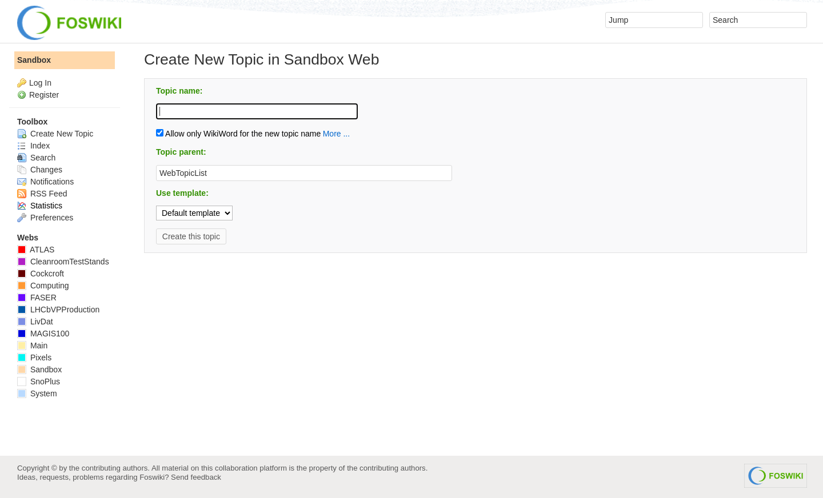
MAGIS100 (43, 333)
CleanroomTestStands (63, 261)
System (37, 393)
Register (44, 94)
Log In (40, 82)
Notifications (45, 181)
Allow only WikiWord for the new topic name (238, 133)
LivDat (35, 321)
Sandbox (34, 60)
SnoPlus (38, 381)
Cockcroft (40, 273)
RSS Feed (42, 193)
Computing (43, 285)
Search (36, 157)
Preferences (45, 217)
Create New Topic (55, 133)
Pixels (34, 357)
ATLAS (35, 249)
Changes (39, 169)
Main (32, 345)
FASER (37, 297)
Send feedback (196, 477)
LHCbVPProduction (58, 309)
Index (33, 145)
